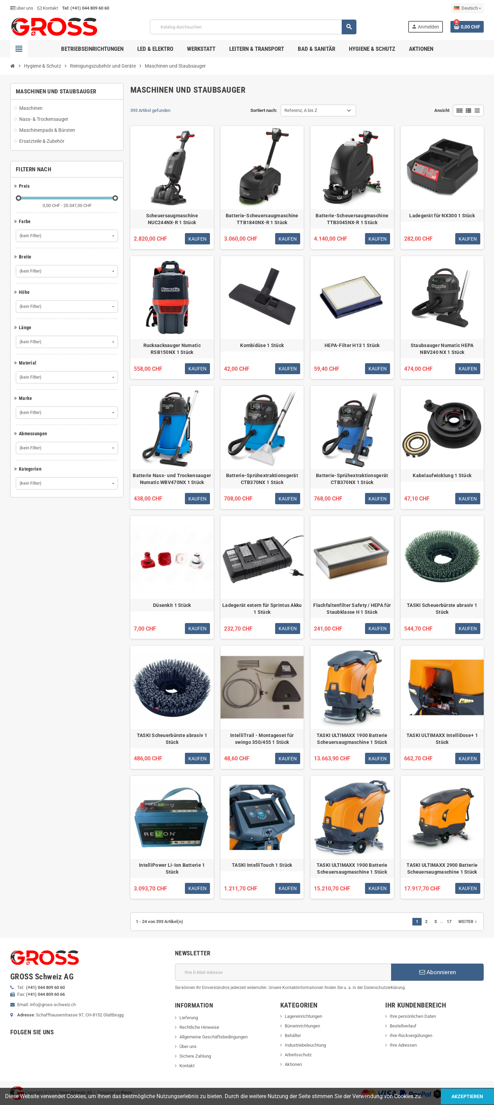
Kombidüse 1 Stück (262, 345)
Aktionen (293, 1064)
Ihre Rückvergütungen (411, 1035)
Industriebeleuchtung (305, 1045)
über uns (21, 8)
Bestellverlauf (403, 1025)
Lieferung (188, 1017)
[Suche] (253, 27)
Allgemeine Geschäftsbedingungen (213, 1036)
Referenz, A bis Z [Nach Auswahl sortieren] (300, 110)
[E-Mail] (283, 972)
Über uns (188, 1046)
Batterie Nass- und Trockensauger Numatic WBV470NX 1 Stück (172, 479)
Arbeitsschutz (298, 1054)
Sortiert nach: (263, 110)
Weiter (468, 921)
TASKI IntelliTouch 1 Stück (262, 865)
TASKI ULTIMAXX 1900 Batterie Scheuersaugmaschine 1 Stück (352, 739)
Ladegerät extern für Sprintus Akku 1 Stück (262, 608)
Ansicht (441, 110)
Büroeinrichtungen (302, 1025)
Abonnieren (437, 972)
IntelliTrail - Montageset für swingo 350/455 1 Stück (262, 739)
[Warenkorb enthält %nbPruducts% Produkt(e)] (467, 27)
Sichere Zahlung (195, 1056)
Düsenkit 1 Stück (172, 605)
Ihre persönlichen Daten (413, 1016)
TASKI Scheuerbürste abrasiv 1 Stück (442, 608)
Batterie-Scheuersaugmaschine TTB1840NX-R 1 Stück (262, 219)
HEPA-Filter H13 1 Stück (352, 345)
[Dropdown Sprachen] (467, 8)
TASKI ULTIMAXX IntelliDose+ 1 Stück (442, 739)
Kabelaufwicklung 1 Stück (442, 475)
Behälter (293, 1035)
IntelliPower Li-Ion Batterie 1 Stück (172, 868)
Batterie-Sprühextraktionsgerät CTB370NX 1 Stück (262, 479)
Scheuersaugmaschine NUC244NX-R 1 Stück (172, 219)
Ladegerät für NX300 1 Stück (442, 215)
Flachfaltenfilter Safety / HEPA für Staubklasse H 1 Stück (352, 608)
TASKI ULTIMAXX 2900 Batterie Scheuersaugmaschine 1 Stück (442, 868)
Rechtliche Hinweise (199, 1027)
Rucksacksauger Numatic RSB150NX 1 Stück (172, 349)
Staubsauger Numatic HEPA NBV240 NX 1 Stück (442, 349)
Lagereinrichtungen (303, 1016)
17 (449, 921)
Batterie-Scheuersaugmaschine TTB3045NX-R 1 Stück (352, 219)
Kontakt (47, 8)
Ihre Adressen (403, 1045)
